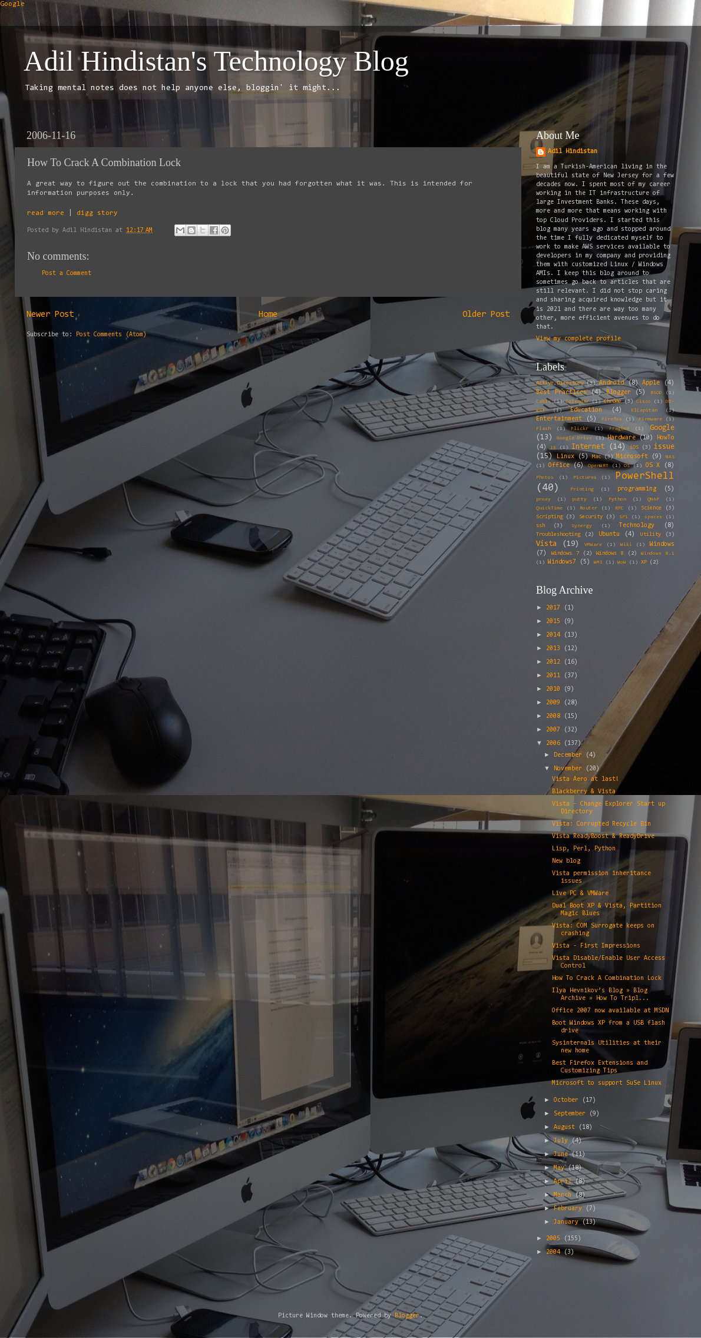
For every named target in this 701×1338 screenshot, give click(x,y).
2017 (555, 608)
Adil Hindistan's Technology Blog (216, 61)
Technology (636, 525)
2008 (555, 716)
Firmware (650, 419)
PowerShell (645, 476)
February (570, 1208)
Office (559, 465)
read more (45, 213)
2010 (555, 689)
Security (591, 517)
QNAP (653, 499)
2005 (555, 1239)
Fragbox (619, 428)
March (564, 1195)
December (570, 755)
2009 (555, 703)
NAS (670, 457)
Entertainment (559, 419)
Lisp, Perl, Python (584, 849)
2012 (555, 662)
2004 (555, 1252)
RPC (619, 508)
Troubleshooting (558, 535)
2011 (555, 676)
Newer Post (50, 314)
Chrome (612, 402)
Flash (543, 428)
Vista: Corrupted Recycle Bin (601, 824)
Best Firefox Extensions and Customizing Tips (599, 1067)
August (566, 1127)
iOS (634, 448)
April (564, 1181)
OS (627, 465)
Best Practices (561, 392)
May (561, 1168)
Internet (587, 447)
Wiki (626, 544)
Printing (582, 489)
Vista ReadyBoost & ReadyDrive (603, 836)
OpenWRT (598, 465)
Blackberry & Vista (584, 792)
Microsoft (632, 456)
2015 (555, 621)
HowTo (665, 438)
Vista (546, 544)
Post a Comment (66, 273)
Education (586, 410)
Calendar (577, 401)
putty (579, 499)
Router (588, 508)
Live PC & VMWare (580, 893)
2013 (555, 648)
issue (664, 447)
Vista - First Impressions (596, 946)
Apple (651, 383)
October (568, 1100)
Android (611, 383)
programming (636, 489)
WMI (598, 562)
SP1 (623, 517)
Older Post (486, 314)
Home (268, 314)
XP (644, 562)
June (562, 1154)
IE (553, 447)
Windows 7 (565, 554)
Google (12, 4)
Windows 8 (610, 554)
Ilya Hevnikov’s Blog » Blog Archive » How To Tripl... (600, 995)
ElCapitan (644, 410)
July (562, 1141)
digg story (97, 213)
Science (651, 508)
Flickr (579, 428)
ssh (540, 526)
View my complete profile (578, 339)
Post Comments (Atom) (111, 335)
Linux (565, 456)
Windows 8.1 (657, 553)
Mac (596, 457)
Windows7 (562, 562)
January (568, 1222)
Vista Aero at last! (585, 779)
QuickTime (549, 508)
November (570, 769)
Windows (662, 544)
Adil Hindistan (572, 151)
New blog (566, 861)
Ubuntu (609, 534)
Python (617, 499)
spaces (653, 517)
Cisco (643, 401)
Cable (543, 401)
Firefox (611, 419)
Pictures (585, 477)
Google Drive (574, 438)
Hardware (621, 438)
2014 (555, 635)
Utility (650, 535)
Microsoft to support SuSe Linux (607, 1083)
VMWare (593, 544)
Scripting (549, 517)
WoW (621, 562)
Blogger (618, 392)
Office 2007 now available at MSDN (610, 1011)
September (571, 1114)
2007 (555, 730)
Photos (545, 477)
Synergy (581, 526)
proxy (543, 499)
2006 (555, 743)
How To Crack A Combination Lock (607, 978)
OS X (653, 465)
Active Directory (560, 383)
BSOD (656, 392)
